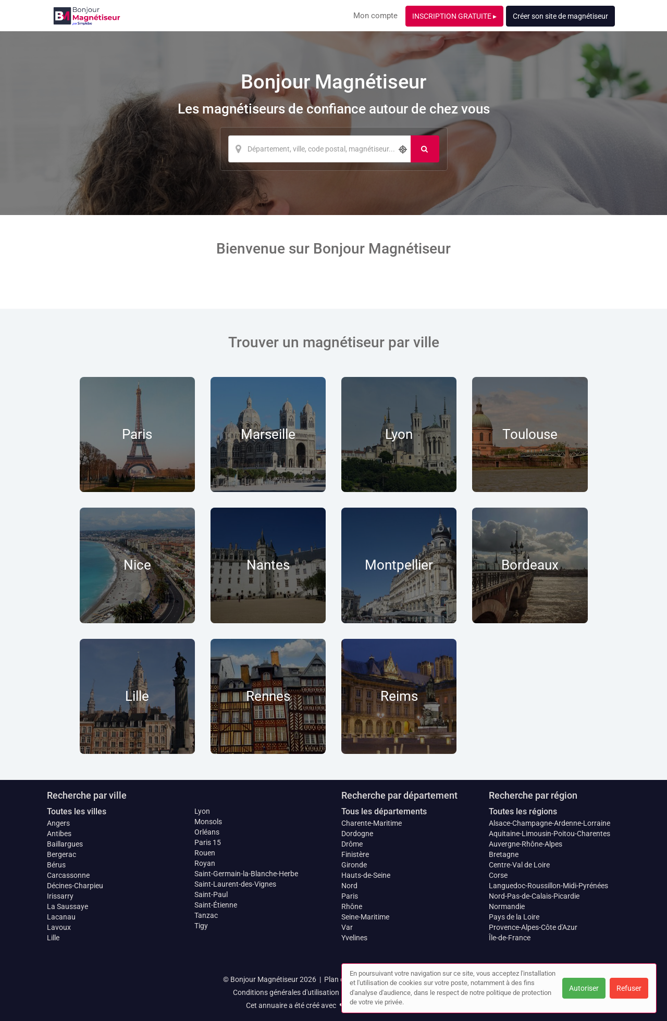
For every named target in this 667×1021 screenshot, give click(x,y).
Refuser (628, 988)
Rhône (351, 906)
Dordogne (357, 833)
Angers (58, 823)
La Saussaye (67, 906)
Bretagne (503, 854)
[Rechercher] (425, 148)
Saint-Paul (211, 894)
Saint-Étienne (215, 905)
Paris (349, 896)
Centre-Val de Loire (519, 865)
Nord (349, 885)
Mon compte (375, 15)
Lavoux (59, 927)
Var (347, 927)
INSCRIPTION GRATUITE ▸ (454, 16)
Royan (204, 863)
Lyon (202, 811)
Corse (498, 875)
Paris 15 (207, 842)
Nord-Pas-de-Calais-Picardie (534, 896)
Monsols (208, 821)
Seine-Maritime (365, 917)
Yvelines (354, 938)
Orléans (206, 832)
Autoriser (584, 988)
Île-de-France (509, 938)
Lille (53, 938)
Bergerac (61, 854)
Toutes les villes (76, 811)
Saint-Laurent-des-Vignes (235, 884)
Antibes (59, 833)
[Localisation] (319, 148)
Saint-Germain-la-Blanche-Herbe (246, 873)
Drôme (352, 844)
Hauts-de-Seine (365, 875)
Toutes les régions (523, 811)
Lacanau (61, 917)
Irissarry (60, 896)
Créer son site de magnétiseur (560, 16)
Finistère (355, 854)
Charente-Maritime (371, 823)
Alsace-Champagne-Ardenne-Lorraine (549, 823)
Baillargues (65, 844)
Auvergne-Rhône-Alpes (525, 844)
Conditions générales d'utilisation (286, 992)
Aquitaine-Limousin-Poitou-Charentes (549, 833)
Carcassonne (68, 875)
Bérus (56, 865)
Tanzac (206, 915)
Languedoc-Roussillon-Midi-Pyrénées (548, 885)
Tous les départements (384, 811)
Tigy (201, 926)
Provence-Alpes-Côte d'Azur (533, 927)
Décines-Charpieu (75, 885)
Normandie (507, 906)
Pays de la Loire (514, 917)
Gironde (354, 865)
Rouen (204, 853)
